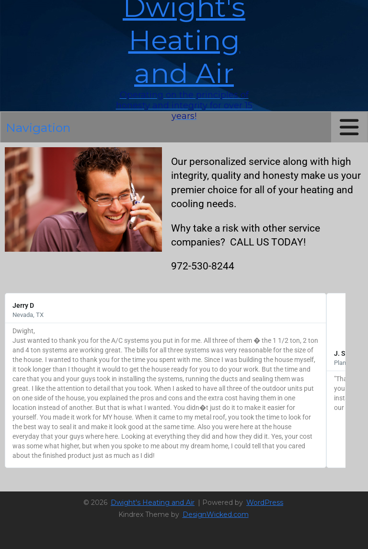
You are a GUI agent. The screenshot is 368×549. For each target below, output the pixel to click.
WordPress (264, 502)
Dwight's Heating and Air (153, 502)
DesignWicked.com (216, 514)
